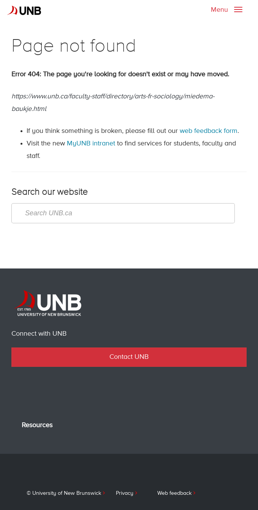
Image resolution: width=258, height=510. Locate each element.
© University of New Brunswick (64, 493)
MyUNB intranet (91, 143)
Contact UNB (129, 357)
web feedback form (208, 131)
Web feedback (174, 493)
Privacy (124, 493)
